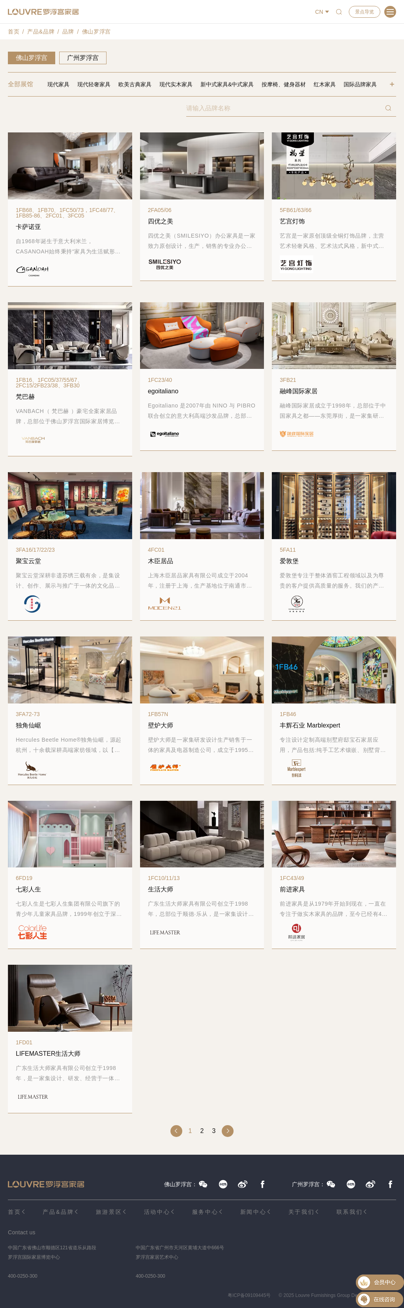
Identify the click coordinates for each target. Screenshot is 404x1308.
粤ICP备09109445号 (249, 1295)
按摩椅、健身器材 (284, 84)
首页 (13, 31)
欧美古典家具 (135, 84)
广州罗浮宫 (83, 57)
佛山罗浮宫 (96, 31)
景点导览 (364, 12)
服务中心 (205, 1212)
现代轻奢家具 (93, 84)
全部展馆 (20, 84)
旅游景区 (109, 1212)
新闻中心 (253, 1212)
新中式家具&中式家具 (227, 84)
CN (319, 12)
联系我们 (350, 1212)
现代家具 (58, 84)
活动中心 (157, 1212)
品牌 (68, 31)
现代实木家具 (176, 84)
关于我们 (301, 1212)
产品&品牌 (40, 31)
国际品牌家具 (360, 84)
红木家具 (325, 84)
